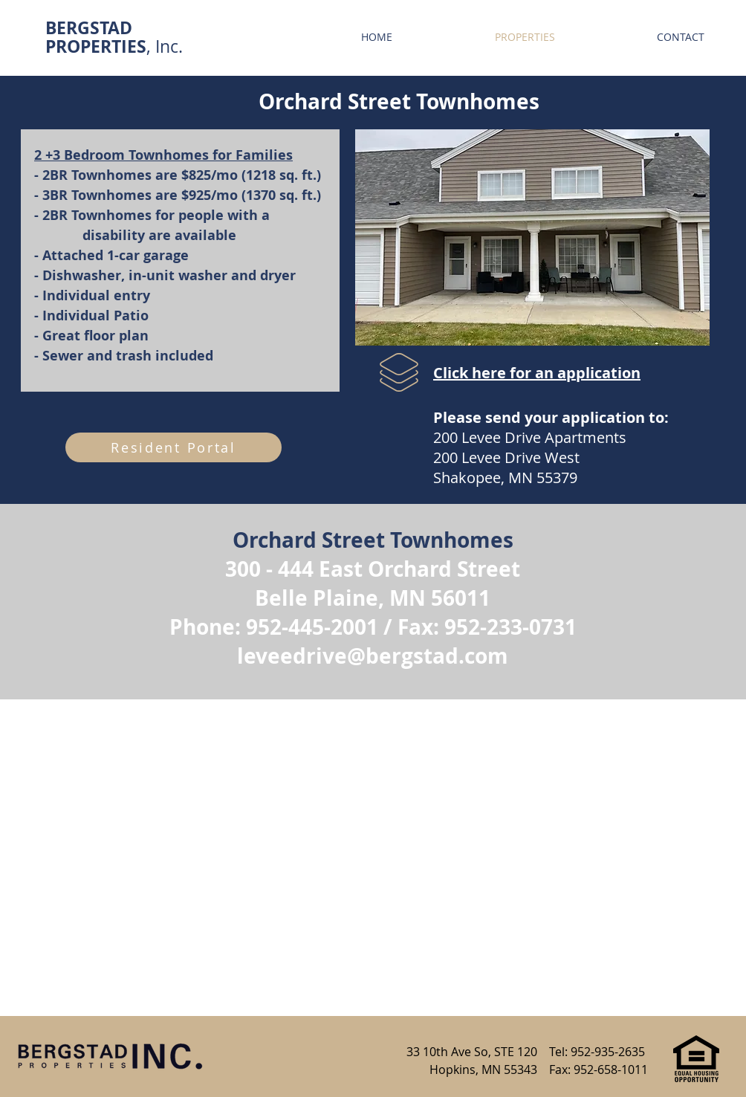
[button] (532, 237)
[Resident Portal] (173, 447)
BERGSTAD (88, 27)
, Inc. (114, 46)
